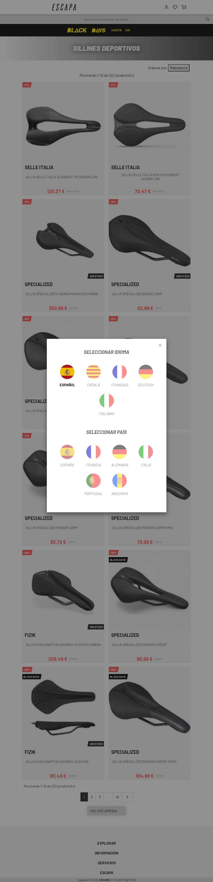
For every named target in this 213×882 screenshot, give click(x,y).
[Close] (160, 345)
